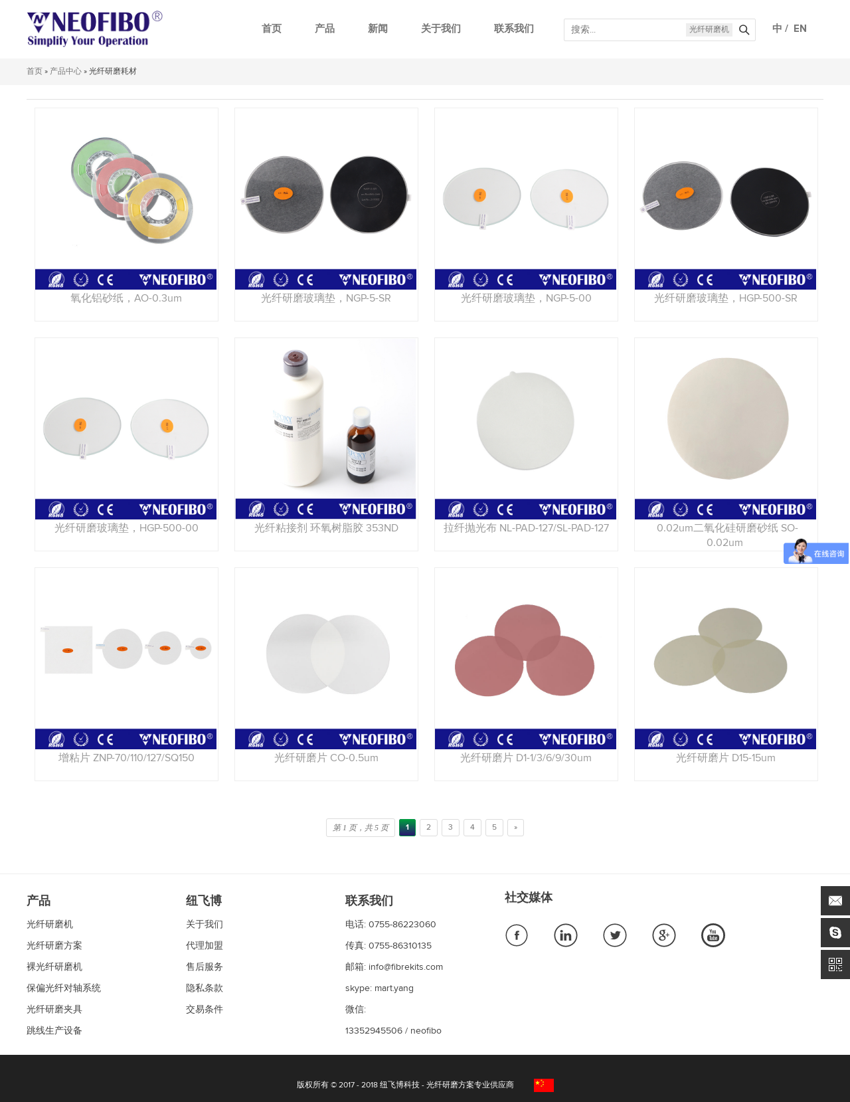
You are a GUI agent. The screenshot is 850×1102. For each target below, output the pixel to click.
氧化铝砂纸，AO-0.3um (126, 298)
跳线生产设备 (54, 1031)
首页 (272, 29)
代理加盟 (204, 946)
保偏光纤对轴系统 (64, 988)
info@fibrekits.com (406, 967)
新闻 (378, 29)
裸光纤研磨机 (54, 967)
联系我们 (514, 29)
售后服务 (204, 967)
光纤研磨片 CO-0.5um (326, 758)
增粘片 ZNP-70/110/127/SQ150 (126, 758)
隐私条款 (204, 988)
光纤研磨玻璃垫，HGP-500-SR (726, 298)
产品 (325, 29)
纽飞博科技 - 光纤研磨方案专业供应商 (447, 1085)
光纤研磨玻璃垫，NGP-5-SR (326, 298)
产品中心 (66, 72)
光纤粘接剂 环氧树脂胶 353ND (326, 528)
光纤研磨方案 (54, 946)
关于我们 (441, 29)
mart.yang (394, 988)
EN (797, 29)
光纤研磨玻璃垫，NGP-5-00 (526, 298)
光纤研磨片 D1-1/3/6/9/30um (526, 758)
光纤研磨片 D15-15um (726, 758)
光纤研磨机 (709, 30)
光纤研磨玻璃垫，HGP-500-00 (126, 528)
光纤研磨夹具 (54, 1009)
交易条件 (204, 1009)
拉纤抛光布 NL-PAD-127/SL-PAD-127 (526, 528)
